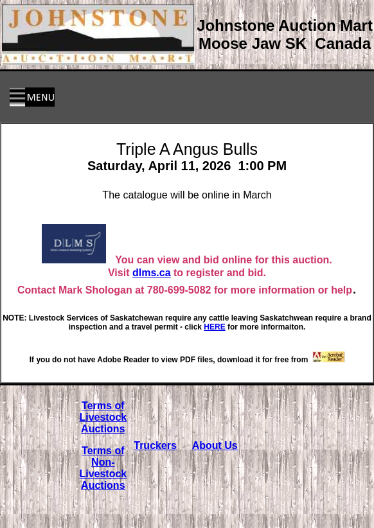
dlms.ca (151, 272)
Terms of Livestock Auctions (103, 417)
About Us (215, 445)
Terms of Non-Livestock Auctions (103, 468)
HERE (214, 326)
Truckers (155, 445)
